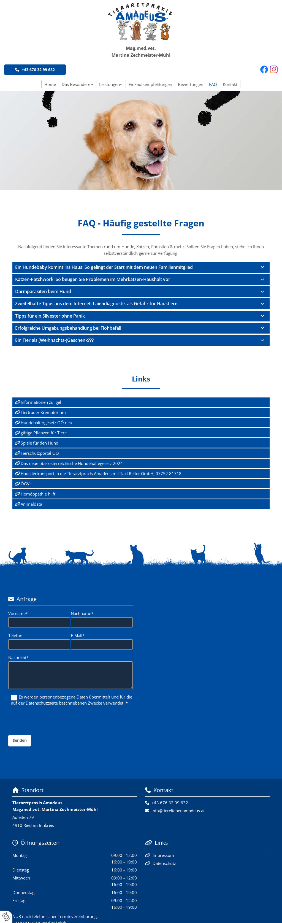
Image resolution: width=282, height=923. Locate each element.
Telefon (15, 635)
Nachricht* (18, 657)
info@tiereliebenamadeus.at (178, 810)
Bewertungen (190, 84)
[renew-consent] (6, 917)
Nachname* (82, 613)
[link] (77, 84)
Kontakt (230, 84)
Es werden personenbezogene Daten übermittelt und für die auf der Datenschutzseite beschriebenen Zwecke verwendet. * (71, 700)
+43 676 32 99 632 (169, 802)
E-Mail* (78, 635)
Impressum (163, 855)
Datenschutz (164, 863)
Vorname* (18, 613)
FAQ (213, 84)
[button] (35, 69)
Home (50, 84)
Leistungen (109, 84)
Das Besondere (76, 84)
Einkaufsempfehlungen (150, 84)
